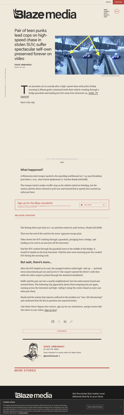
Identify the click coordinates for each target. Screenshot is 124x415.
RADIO (106, 13)
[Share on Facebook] (52, 321)
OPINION (106, 11)
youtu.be (62, 162)
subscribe (118, 2)
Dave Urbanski (23, 65)
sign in (108, 2)
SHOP (105, 17)
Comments (62, 331)
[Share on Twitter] (59, 321)
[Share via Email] (65, 321)
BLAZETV (107, 15)
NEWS (105, 9)
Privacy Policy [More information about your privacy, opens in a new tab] (23, 413)
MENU (116, 11)
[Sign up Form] (92, 205)
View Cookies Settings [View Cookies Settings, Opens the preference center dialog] (95, 407)
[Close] (121, 407)
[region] (62, 407)
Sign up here (50, 310)
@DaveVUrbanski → (52, 356)
